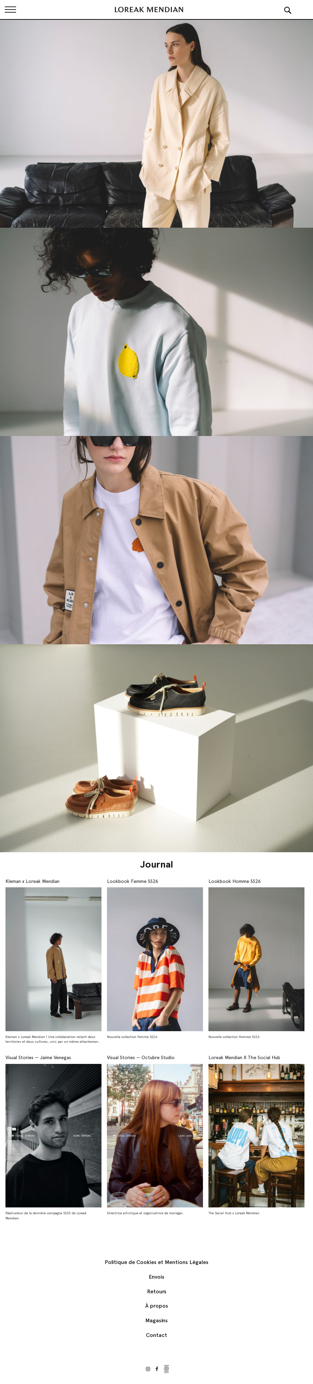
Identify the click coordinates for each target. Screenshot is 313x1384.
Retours (156, 1291)
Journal (156, 864)
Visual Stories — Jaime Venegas (38, 1057)
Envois (156, 1277)
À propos (156, 1306)
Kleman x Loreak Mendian (32, 881)
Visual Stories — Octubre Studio (141, 1057)
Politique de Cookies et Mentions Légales (156, 1262)
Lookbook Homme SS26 (234, 881)
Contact (156, 1335)
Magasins (156, 1320)
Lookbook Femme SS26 (132, 881)
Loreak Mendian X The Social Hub (244, 1057)
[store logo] (149, 9)
